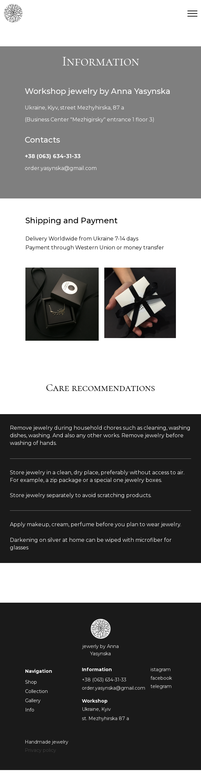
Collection (36, 691)
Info (29, 710)
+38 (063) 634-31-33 (53, 156)
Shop (31, 682)
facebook (161, 678)
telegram (161, 686)
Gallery (33, 701)
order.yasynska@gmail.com (61, 168)
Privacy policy (40, 750)
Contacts (42, 140)
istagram (161, 669)
